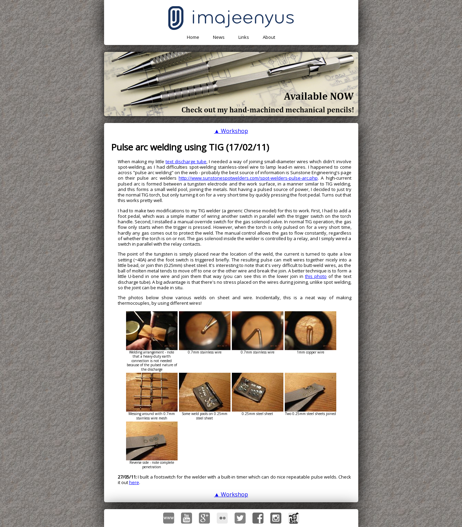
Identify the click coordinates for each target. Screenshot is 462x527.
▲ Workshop (231, 131)
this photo (316, 276)
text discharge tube (186, 161)
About (269, 37)
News (219, 37)
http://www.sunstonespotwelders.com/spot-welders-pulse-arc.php (248, 178)
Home (193, 37)
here (134, 482)
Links (243, 37)
